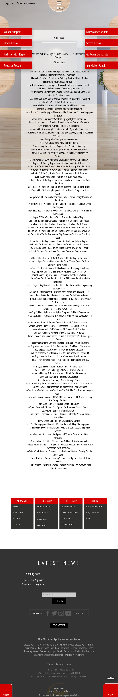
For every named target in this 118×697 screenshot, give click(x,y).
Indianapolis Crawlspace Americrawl (59, 139)
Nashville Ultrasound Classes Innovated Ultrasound (59, 105)
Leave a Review (25, 3)
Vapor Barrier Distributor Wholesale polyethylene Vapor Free (59, 119)
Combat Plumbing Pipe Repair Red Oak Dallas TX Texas (59, 332)
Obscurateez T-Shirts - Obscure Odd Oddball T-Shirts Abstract (59, 441)
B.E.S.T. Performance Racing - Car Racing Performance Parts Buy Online (60, 361)
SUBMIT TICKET (59, 690)
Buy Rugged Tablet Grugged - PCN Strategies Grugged (59, 349)
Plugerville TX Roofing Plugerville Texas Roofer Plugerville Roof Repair (60, 192)
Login (88, 518)
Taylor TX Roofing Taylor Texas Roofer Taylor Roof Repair (59, 163)
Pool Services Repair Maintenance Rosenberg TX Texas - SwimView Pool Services (60, 300)
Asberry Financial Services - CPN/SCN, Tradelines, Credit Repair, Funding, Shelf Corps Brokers (60, 398)
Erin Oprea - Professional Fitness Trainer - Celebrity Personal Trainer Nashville (60, 415)
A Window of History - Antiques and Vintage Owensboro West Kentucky (60, 436)
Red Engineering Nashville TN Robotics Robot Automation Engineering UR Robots (60, 286)
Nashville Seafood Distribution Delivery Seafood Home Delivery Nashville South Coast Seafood (60, 80)
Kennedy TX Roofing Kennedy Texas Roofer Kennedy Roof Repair (59, 241)
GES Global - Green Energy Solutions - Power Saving (59, 370)
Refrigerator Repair (44, 507)
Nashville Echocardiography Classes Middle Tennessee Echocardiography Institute (60, 114)
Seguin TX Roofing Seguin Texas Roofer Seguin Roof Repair (59, 217)
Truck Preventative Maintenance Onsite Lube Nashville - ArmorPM (59, 353)
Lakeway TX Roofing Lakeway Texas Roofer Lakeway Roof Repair (59, 170)
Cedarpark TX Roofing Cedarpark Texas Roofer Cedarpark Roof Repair (59, 187)
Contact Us (16, 524)
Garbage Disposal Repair (70, 513)
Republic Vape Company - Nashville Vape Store (59, 380)
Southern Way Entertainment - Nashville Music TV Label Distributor (59, 383)
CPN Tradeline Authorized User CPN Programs (59, 125)
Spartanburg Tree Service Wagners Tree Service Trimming (59, 146)
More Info (95, 500)
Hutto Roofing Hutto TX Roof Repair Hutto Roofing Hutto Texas (59, 258)
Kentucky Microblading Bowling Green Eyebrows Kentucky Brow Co (59, 122)
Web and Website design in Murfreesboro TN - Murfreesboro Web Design (60, 55)
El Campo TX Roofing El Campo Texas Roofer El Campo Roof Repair (59, 231)
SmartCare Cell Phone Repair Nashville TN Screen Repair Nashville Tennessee (60, 280)
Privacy (59, 664)
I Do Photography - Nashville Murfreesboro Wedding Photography (59, 424)
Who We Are (22, 500)
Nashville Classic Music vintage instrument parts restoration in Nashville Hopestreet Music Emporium (60, 73)
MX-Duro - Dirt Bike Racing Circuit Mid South (59, 404)
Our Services (46, 500)
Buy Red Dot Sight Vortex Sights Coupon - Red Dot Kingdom (59, 312)
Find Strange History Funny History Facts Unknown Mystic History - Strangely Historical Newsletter (60, 307)
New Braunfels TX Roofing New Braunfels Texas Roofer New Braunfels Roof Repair (60, 212)
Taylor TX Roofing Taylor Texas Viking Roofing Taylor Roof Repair (59, 248)
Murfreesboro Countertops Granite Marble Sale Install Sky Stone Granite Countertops (60, 93)
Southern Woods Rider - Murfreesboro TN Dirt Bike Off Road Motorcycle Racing (60, 392)
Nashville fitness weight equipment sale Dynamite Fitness (59, 129)
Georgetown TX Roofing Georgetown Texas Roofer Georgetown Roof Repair (60, 198)
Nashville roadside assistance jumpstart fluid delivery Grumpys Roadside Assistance (60, 134)
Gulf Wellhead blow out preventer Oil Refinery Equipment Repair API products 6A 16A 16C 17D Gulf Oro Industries (60, 100)
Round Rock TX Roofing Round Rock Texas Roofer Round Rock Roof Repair (60, 181)
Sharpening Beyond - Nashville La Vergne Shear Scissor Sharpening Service (60, 429)
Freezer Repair (42, 513)
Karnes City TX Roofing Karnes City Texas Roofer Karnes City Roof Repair (60, 236)
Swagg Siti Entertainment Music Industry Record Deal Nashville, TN (59, 292)
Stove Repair (66, 518)
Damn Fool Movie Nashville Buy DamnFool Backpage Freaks (59, 268)
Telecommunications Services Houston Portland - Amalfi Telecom (59, 342)
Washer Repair (42, 520)
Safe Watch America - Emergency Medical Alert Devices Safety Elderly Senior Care (60, 453)
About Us (16, 507)
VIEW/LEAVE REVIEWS (92, 513)
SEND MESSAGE (59, 625)
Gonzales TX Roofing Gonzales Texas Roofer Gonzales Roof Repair (59, 220)
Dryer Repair (41, 525)
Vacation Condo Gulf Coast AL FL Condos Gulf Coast (59, 329)
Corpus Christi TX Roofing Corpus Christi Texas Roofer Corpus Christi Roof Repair (60, 205)
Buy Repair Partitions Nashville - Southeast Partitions (59, 356)
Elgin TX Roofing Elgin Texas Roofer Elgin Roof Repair (59, 176)
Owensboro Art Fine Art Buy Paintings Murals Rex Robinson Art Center (60, 154)
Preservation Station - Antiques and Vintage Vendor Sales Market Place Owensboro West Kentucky (60, 446)
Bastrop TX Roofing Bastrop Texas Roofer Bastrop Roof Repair (59, 166)
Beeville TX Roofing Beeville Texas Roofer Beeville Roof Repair (59, 227)
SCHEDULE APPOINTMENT (94, 507)
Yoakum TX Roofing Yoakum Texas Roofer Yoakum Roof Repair (59, 224)
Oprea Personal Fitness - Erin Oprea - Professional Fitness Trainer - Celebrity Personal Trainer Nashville (60, 409)
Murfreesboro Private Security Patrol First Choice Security (59, 149)
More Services (71, 500)
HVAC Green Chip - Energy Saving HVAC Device (59, 420)
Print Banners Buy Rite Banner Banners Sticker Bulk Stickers (59, 275)
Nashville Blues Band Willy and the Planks (59, 142)
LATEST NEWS (59, 563)
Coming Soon (33, 574)
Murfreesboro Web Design (49, 695)
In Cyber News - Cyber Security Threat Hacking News (59, 366)
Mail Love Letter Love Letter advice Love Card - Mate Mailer (59, 295)
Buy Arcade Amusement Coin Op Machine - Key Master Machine (59, 346)
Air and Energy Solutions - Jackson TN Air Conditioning (59, 373)
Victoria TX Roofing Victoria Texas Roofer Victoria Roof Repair (59, 244)
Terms (50, 664)
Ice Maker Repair (67, 524)
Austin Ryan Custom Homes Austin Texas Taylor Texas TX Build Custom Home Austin (60, 263)
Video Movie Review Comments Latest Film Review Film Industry (59, 159)
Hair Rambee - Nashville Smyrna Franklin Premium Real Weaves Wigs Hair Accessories (60, 466)
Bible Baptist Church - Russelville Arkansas (59, 376)
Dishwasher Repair (68, 507)
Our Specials (17, 518)
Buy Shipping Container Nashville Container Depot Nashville (59, 271)
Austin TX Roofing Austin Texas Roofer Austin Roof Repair (59, 173)
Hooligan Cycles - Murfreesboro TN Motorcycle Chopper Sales (59, 387)
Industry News (18, 513)
